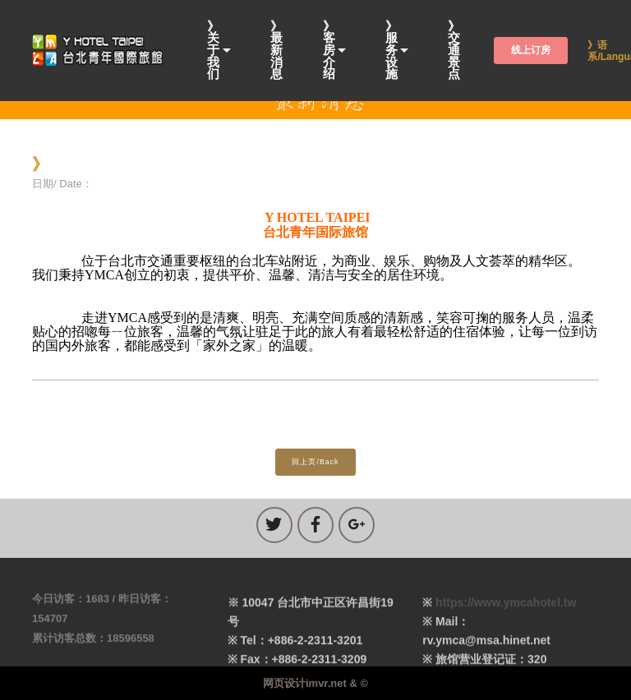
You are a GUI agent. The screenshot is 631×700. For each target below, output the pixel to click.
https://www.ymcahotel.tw (505, 615)
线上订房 (530, 50)
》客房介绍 (329, 51)
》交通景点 (454, 51)
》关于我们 (213, 51)
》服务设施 (391, 51)
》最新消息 (276, 51)
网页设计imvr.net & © (315, 683)
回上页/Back (315, 462)
